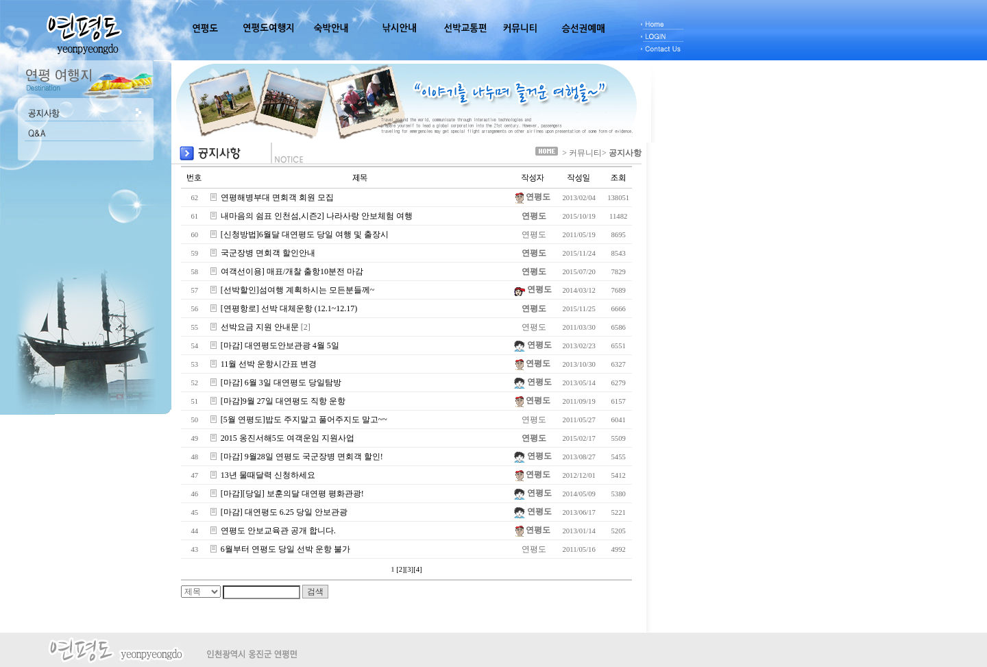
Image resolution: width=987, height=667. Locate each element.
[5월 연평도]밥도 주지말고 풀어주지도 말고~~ (304, 419)
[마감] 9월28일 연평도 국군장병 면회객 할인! (302, 456)
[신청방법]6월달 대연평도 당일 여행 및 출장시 (305, 234)
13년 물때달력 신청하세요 (268, 475)
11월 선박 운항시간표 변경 (269, 364)
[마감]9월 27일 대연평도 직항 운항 (283, 401)
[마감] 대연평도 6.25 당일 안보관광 (284, 512)
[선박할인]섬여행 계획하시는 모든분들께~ (297, 290)
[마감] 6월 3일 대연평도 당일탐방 (281, 382)
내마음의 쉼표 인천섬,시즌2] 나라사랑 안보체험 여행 (317, 216)
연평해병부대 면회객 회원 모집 (277, 197)
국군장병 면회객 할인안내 (268, 253)
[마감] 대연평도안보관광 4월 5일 (280, 345)
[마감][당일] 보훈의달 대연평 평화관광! (292, 493)
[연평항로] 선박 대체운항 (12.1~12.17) (289, 308)
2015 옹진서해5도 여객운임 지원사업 (287, 438)
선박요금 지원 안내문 (260, 327)
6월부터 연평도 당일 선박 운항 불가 (285, 549)
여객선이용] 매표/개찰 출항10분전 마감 (292, 271)
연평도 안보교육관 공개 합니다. (278, 530)
